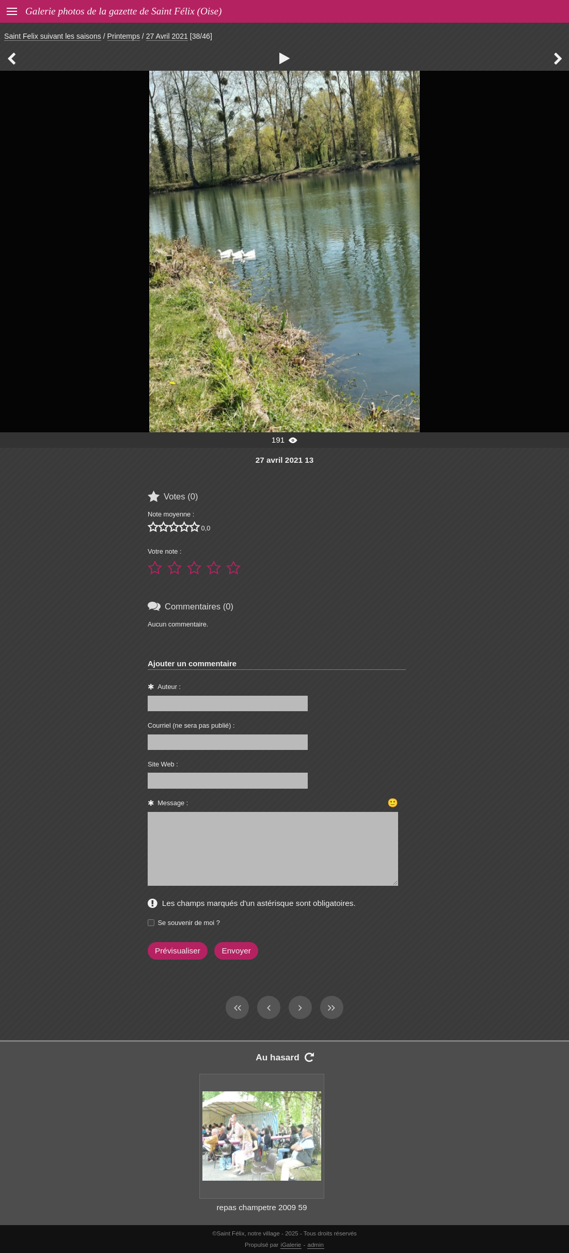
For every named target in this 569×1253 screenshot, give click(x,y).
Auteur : (169, 687)
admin (316, 1245)
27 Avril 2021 (167, 36)
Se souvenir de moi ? (189, 923)
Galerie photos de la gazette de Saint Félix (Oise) (123, 11)
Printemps (123, 36)
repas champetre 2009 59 (261, 1207)
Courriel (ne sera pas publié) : (191, 725)
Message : (172, 803)
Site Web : (163, 764)
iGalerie (291, 1245)
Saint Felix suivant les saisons (52, 36)
